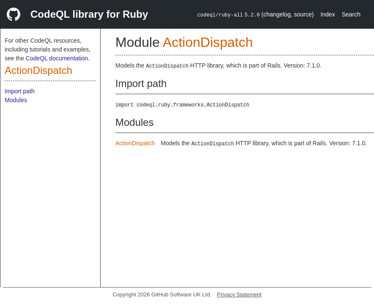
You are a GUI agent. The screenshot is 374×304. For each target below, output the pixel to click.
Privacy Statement (239, 294)
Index (327, 14)
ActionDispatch (38, 70)
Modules (16, 100)
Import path (20, 91)
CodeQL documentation (57, 58)
